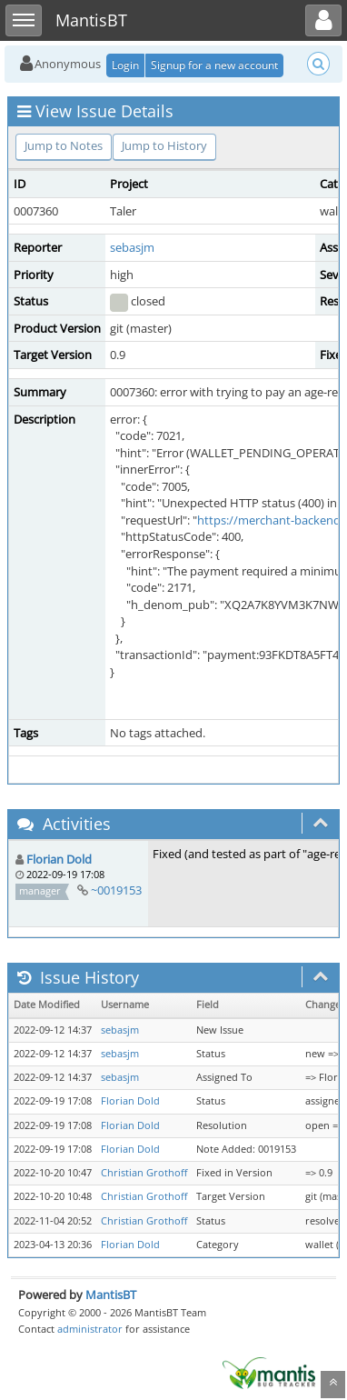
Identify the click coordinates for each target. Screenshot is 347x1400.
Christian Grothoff (144, 1172)
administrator (90, 1328)
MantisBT (110, 1294)
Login (125, 65)
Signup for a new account (214, 65)
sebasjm (132, 247)
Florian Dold (59, 859)
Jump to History (164, 145)
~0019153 (116, 890)
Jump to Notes (64, 145)
